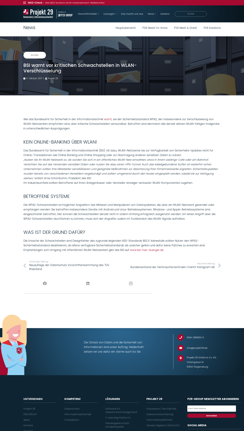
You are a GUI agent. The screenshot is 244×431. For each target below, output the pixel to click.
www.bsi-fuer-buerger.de (147, 250)
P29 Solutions (212, 28)
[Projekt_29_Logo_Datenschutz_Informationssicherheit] (38, 13)
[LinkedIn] (87, 283)
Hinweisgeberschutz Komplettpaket (117, 424)
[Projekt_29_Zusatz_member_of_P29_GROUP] (64, 13)
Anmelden (211, 415)
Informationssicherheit (77, 414)
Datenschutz (72, 409)
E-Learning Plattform (118, 417)
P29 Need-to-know (155, 28)
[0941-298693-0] (182, 337)
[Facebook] (44, 283)
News (26, 420)
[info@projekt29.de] (182, 348)
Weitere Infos (97, 2)
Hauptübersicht (125, 28)
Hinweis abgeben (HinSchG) (163, 425)
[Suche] (191, 14)
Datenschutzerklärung (159, 414)
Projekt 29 (29, 409)
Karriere (28, 425)
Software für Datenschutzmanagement (121, 410)
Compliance (71, 420)
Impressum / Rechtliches (161, 409)
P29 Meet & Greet (185, 28)
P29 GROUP (30, 414)
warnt (108, 119)
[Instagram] (130, 283)
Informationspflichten (159, 420)
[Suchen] (216, 13)
